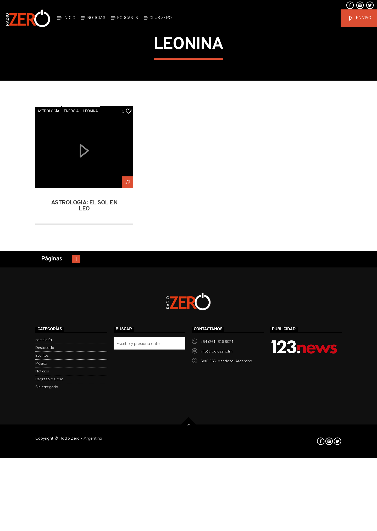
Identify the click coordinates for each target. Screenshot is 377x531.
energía (71, 244)
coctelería (43, 473)
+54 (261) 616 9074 (217, 475)
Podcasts (127, 18)
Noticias (96, 18)
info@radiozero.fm (216, 484)
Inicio (69, 18)
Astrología (48, 244)
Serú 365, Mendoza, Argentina (226, 494)
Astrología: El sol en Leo (84, 339)
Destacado (44, 481)
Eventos (42, 489)
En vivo (359, 18)
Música (41, 496)
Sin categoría (46, 520)
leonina (90, 244)
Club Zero (160, 18)
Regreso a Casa (49, 512)
